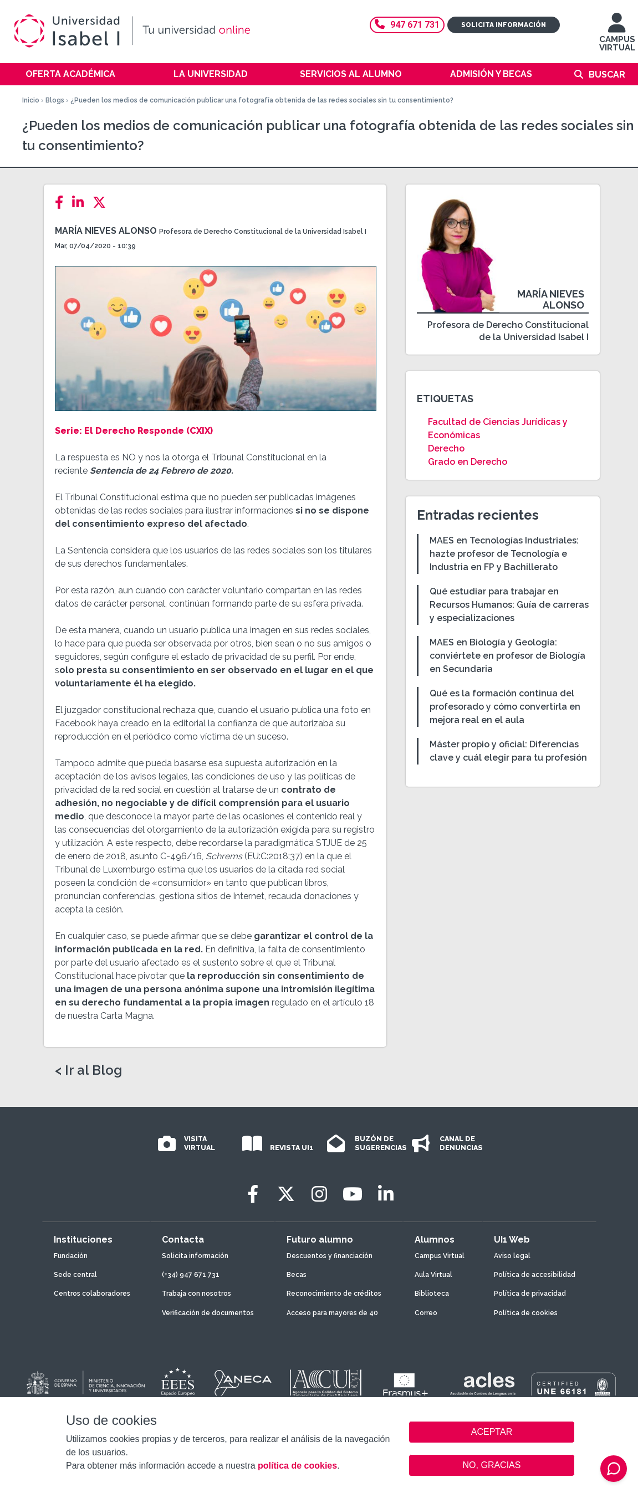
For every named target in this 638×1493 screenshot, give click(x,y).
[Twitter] (103, 202)
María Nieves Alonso (107, 230)
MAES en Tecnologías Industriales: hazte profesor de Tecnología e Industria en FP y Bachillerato (504, 553)
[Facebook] (62, 202)
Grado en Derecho (467, 461)
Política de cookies (526, 1313)
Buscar (607, 74)
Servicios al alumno (351, 74)
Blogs (54, 100)
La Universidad (210, 74)
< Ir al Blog (88, 1070)
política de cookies (297, 1465)
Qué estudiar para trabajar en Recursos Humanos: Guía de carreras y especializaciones (509, 604)
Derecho (446, 448)
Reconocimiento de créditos (334, 1293)
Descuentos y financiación (329, 1256)
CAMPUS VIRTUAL (617, 37)
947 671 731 (407, 24)
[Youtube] (353, 1194)
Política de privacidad (530, 1293)
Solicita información (503, 25)
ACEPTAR (492, 1432)
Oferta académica (70, 74)
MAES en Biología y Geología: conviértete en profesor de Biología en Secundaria (507, 655)
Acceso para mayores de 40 (332, 1313)
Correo (426, 1313)
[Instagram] (319, 1194)
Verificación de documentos (208, 1313)
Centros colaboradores (92, 1293)
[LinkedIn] (81, 202)
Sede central (75, 1275)
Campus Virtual (440, 1256)
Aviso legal (512, 1256)
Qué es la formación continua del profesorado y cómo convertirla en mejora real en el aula (505, 706)
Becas (297, 1275)
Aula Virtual (433, 1275)
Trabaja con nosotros (196, 1293)
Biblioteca (432, 1293)
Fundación (71, 1256)
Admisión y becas (491, 74)
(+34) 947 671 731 (191, 1275)
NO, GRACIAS (492, 1465)
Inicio (30, 100)
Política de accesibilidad (534, 1275)
